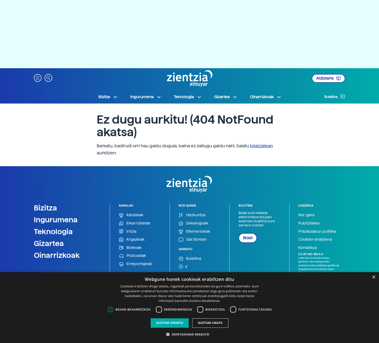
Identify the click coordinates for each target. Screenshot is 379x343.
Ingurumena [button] (145, 97)
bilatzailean (261, 145)
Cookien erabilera (315, 239)
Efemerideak (194, 231)
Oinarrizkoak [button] (265, 97)
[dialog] (189, 307)
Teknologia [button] (188, 97)
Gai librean (192, 239)
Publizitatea (309, 223)
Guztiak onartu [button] (169, 323)
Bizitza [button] (108, 97)
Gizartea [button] (225, 97)
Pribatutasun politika (317, 231)
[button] (38, 77)
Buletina (334, 96)
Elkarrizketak (134, 223)
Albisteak (131, 215)
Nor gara (306, 215)
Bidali (248, 238)
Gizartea (49, 243)
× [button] (373, 277)
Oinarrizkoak (57, 255)
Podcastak (132, 255)
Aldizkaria (328, 78)
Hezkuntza (192, 215)
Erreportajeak (135, 264)
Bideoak (130, 247)
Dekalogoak (193, 223)
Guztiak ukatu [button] (210, 323)
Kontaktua (307, 247)
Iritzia (127, 231)
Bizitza (45, 207)
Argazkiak (132, 239)
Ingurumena (56, 219)
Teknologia (53, 231)
